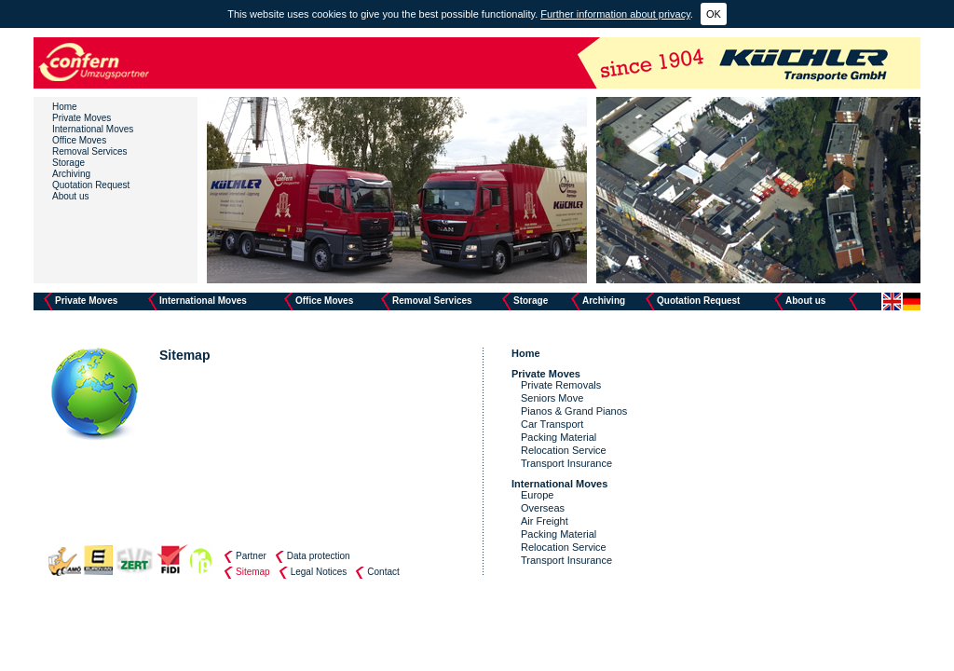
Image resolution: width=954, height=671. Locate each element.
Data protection (318, 556)
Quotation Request (90, 185)
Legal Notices (319, 572)
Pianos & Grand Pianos (574, 411)
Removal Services (90, 151)
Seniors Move (552, 398)
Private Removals (561, 384)
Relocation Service (563, 450)
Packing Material (558, 437)
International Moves (92, 129)
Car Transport (552, 424)
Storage (68, 162)
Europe (537, 494)
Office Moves (79, 140)
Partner (251, 556)
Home (64, 107)
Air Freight (544, 521)
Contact (383, 572)
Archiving (71, 174)
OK (713, 14)
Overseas (543, 508)
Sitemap (253, 572)
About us (70, 196)
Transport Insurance (566, 463)
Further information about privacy (615, 14)
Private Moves (81, 118)
